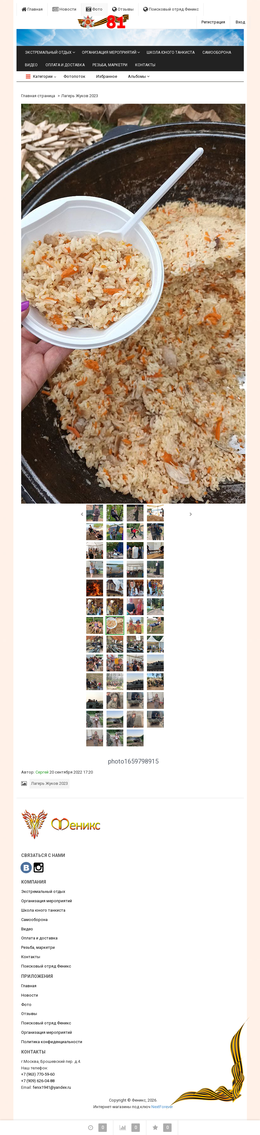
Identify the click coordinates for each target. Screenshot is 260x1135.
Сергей (42, 772)
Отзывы (123, 9)
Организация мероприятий (109, 52)
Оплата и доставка (65, 65)
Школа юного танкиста (171, 52)
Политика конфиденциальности (51, 1041)
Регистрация (213, 22)
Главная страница (38, 95)
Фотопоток (74, 76)
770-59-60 (37, 1074)
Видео (31, 65)
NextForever (162, 1106)
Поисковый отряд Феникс (171, 9)
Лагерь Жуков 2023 (79, 95)
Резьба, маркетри (109, 65)
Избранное (106, 76)
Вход (240, 22)
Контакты (145, 65)
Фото (94, 9)
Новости (64, 9)
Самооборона (216, 52)
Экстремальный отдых (48, 52)
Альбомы (138, 76)
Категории (39, 76)
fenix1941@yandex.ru (52, 1087)
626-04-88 (37, 1080)
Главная (32, 9)
